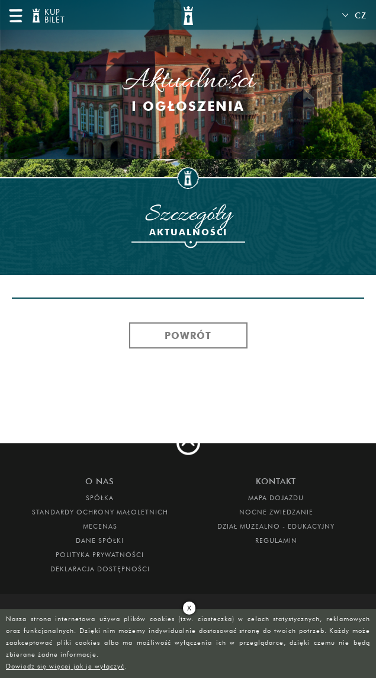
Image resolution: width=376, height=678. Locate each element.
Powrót (188, 335)
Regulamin (276, 540)
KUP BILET (53, 16)
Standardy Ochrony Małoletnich (100, 512)
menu (15, 15)
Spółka (100, 498)
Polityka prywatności (100, 555)
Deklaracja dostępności (100, 569)
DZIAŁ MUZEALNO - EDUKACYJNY (276, 526)
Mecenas (100, 526)
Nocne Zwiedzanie (276, 512)
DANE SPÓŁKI (100, 540)
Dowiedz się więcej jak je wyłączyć (65, 666)
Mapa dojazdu (276, 498)
